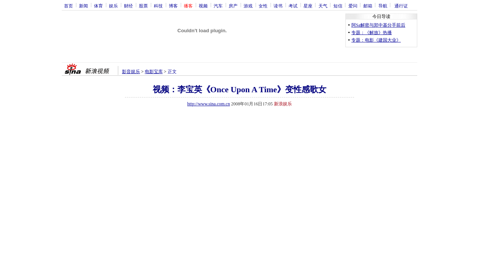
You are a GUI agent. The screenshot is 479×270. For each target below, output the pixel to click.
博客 (173, 5)
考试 (293, 5)
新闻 (83, 5)
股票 (143, 5)
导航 (382, 5)
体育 (98, 5)
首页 (68, 5)
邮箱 (367, 5)
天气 (322, 5)
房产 (233, 5)
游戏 (248, 5)
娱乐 (113, 5)
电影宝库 (154, 71)
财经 (128, 5)
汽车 (218, 5)
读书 (278, 5)
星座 (307, 5)
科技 (158, 5)
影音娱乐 (131, 71)
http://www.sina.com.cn (208, 103)
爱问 (352, 5)
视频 (203, 5)
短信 (337, 5)
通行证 (401, 5)
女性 (263, 5)
